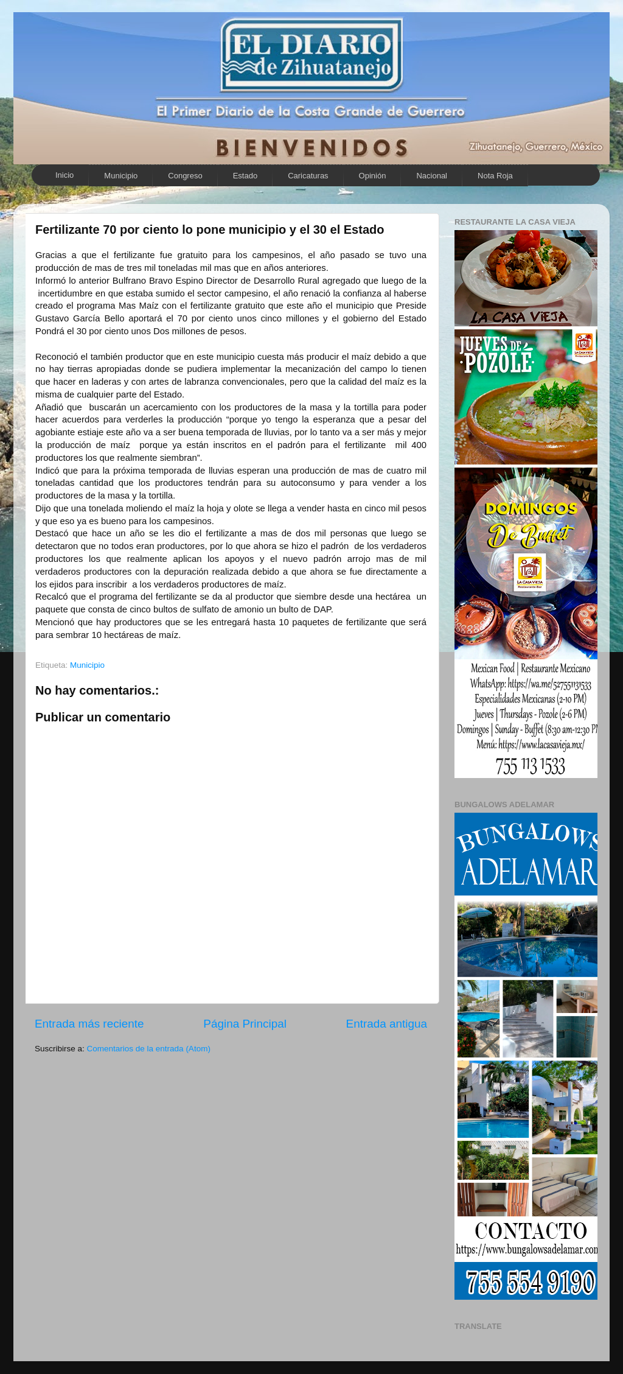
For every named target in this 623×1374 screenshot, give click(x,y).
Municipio (120, 175)
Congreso (185, 175)
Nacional (431, 175)
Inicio (64, 175)
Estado (245, 175)
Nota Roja (495, 175)
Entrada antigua (386, 1023)
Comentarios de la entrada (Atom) (149, 1048)
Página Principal (245, 1023)
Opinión (372, 175)
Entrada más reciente (89, 1023)
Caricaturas (308, 175)
